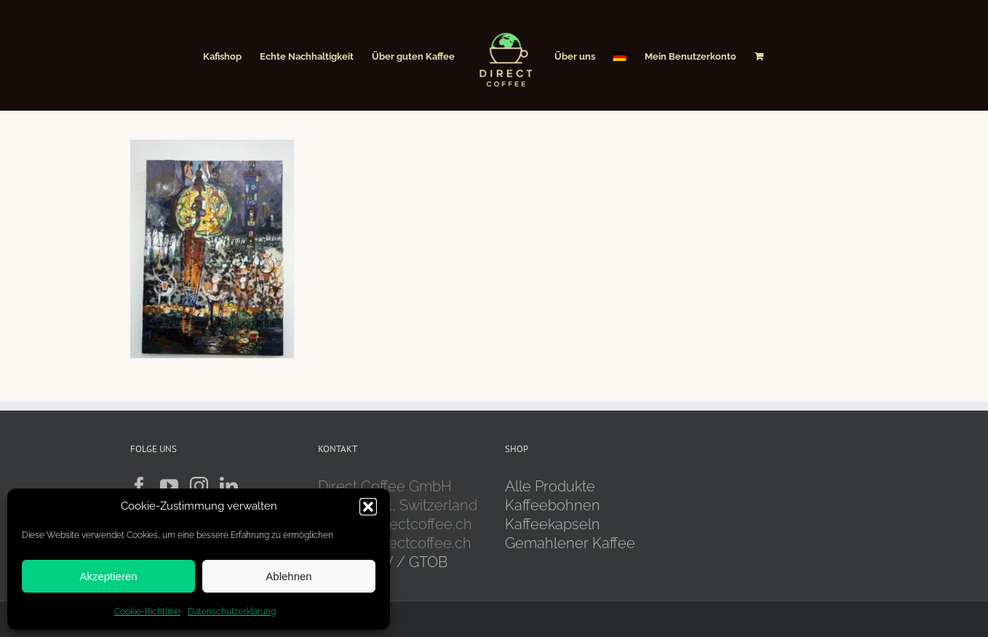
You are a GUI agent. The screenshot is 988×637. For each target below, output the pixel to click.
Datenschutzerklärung (232, 611)
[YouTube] (169, 486)
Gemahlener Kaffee (572, 543)
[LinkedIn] (229, 486)
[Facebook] (139, 486)
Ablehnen (288, 576)
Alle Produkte (550, 486)
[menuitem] (619, 55)
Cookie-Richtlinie (147, 611)
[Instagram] (199, 486)
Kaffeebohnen (552, 505)
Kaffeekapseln (552, 524)
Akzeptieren (108, 576)
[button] (368, 506)
